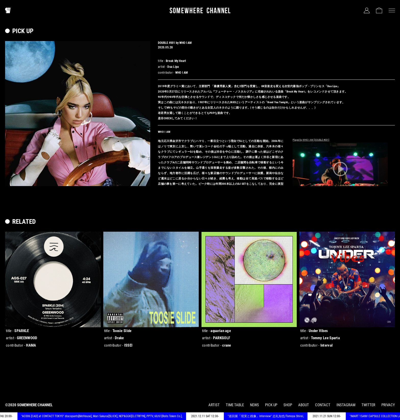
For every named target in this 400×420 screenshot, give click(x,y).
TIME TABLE (235, 405)
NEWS (254, 405)
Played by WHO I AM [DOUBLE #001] (311, 139)
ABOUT (303, 405)
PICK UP (271, 405)
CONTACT (322, 405)
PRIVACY (388, 405)
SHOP (287, 405)
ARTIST (214, 405)
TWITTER (368, 405)
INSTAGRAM (345, 405)
